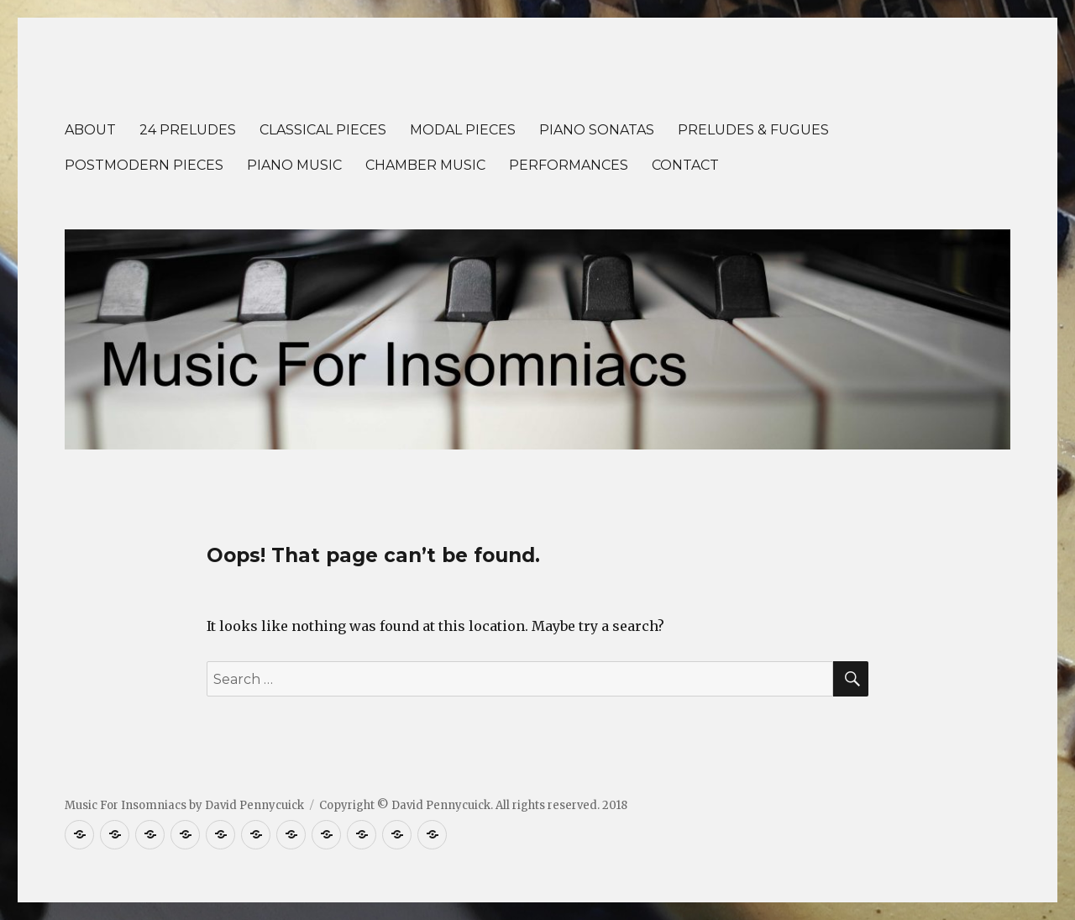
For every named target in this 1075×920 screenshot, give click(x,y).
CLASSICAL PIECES (323, 130)
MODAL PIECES (463, 130)
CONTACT (685, 165)
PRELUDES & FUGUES (753, 130)
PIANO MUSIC (294, 165)
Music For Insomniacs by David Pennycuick (184, 805)
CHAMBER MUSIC (425, 165)
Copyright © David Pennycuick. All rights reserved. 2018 (473, 805)
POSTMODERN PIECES (144, 165)
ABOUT (90, 130)
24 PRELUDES (187, 130)
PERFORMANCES (568, 165)
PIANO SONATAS (596, 130)
